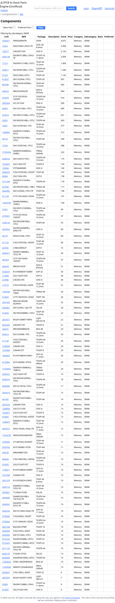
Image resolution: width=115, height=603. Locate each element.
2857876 (6, 577)
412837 (5, 79)
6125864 (6, 362)
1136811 (6, 469)
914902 (5, 297)
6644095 (6, 557)
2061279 (6, 480)
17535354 (6, 152)
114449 (5, 275)
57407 (5, 209)
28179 (5, 236)
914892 (5, 416)
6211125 (6, 548)
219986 (5, 279)
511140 (5, 341)
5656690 (6, 535)
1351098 (6, 475)
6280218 (6, 379)
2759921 (6, 216)
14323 (5, 46)
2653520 (6, 325)
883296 (5, 84)
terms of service (72, 597)
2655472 (6, 374)
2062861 (6, 307)
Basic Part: (9, 27)
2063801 (6, 492)
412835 (5, 313)
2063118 (6, 487)
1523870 (6, 164)
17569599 (6, 567)
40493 (5, 108)
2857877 (6, 319)
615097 (5, 589)
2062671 (6, 253)
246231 (5, 329)
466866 (5, 459)
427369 (5, 187)
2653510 (6, 428)
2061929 (6, 302)
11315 (5, 63)
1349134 (6, 222)
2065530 (6, 511)
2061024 (6, 404)
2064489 (6, 497)
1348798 (6, 291)
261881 (5, 247)
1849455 (6, 355)
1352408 (6, 350)
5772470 (6, 543)
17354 (5, 145)
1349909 (6, 346)
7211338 (6, 181)
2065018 (6, 392)
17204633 (6, 561)
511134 (5, 196)
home (4, 10)
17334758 (6, 435)
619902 (5, 464)
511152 (5, 242)
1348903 (6, 132)
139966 (5, 168)
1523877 (6, 412)
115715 (5, 285)
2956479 (6, 172)
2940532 (6, 158)
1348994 (6, 408)
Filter (41, 27)
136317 (5, 51)
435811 (5, 70)
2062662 (6, 191)
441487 (5, 399)
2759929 (6, 442)
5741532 (6, 539)
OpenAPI (96, 8)
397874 (5, 115)
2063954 (6, 229)
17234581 (6, 368)
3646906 (6, 386)
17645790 (6, 202)
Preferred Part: (26, 27)
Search (71, 8)
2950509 (6, 531)
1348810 (6, 422)
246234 (5, 266)
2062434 (6, 103)
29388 (5, 584)
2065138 (6, 56)
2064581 (6, 504)
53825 (5, 120)
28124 (5, 139)
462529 (5, 259)
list (21, 14)
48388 (5, 176)
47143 (5, 75)
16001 (5, 125)
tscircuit (109, 8)
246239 (5, 452)
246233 (5, 91)
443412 (5, 334)
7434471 (6, 40)
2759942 (6, 521)
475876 (5, 97)
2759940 (6, 516)
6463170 (6, 553)
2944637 (6, 572)
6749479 (6, 271)
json (86, 8)
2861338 (6, 527)
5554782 (6, 447)
